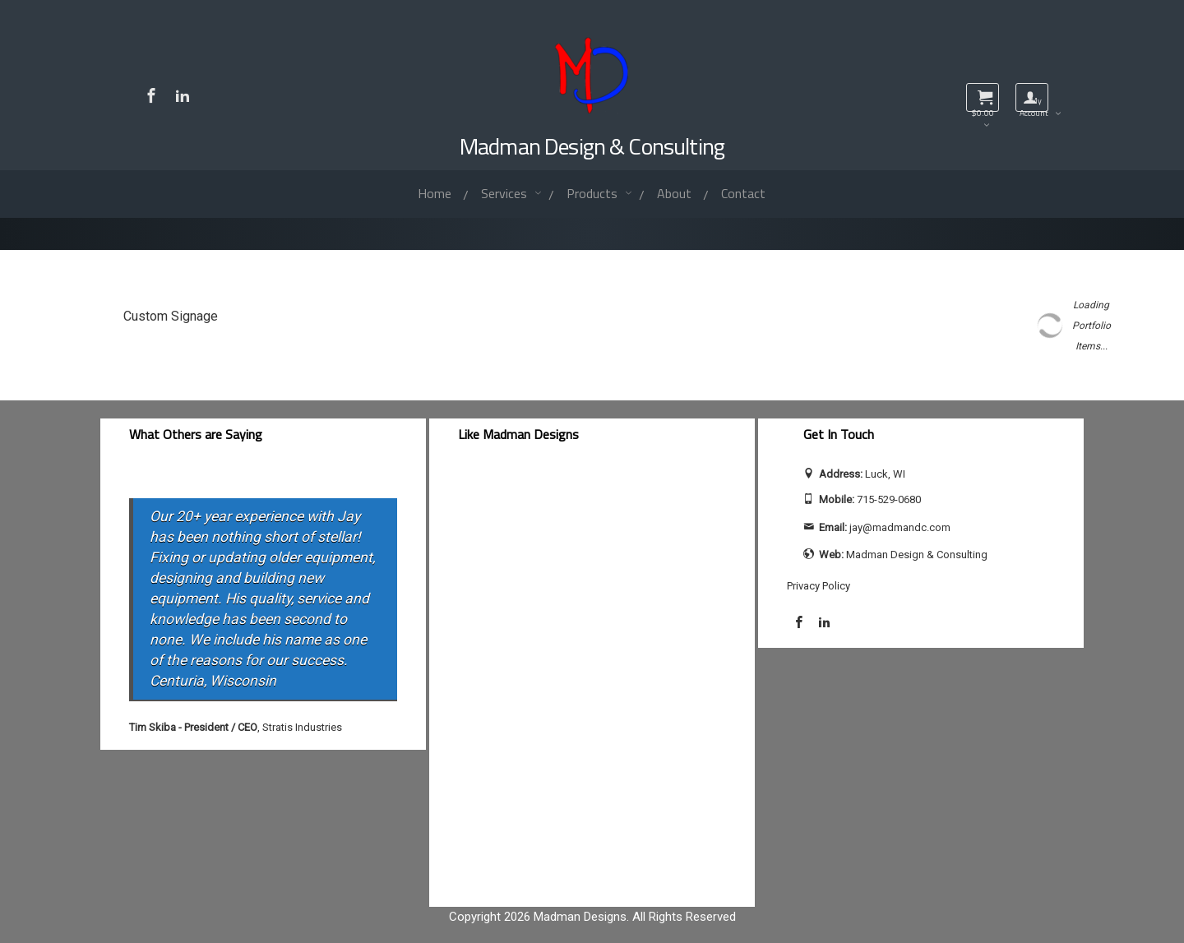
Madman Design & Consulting (592, 146)
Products (594, 193)
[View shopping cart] (982, 97)
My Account (1034, 103)
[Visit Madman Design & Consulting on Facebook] (151, 95)
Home (434, 193)
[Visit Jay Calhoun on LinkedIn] (182, 95)
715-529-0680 (889, 499)
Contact (743, 193)
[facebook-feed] (592, 678)
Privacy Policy (818, 586)
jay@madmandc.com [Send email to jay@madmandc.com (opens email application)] (899, 527)
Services (505, 193)
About (674, 193)
